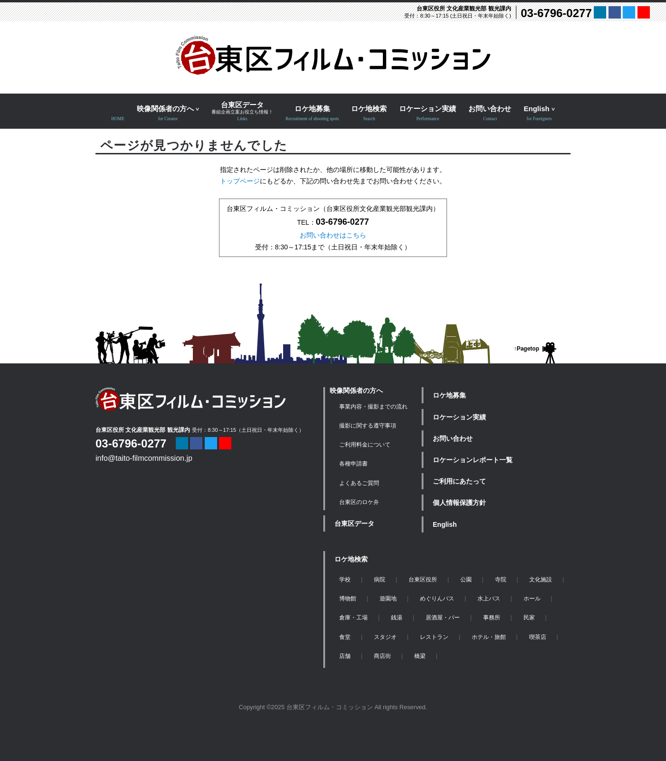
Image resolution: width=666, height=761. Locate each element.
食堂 (345, 637)
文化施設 (540, 579)
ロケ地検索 (351, 559)
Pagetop (528, 348)
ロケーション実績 (459, 417)
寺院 (500, 579)
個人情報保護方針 (459, 502)
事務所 (491, 617)
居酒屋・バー (443, 617)
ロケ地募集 (449, 395)
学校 (345, 579)
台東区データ (354, 523)
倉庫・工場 (353, 617)
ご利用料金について (364, 444)
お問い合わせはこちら (333, 235)
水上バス (488, 598)
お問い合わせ (453, 438)
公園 (466, 579)
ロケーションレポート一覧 (473, 460)
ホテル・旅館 (489, 637)
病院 (379, 579)
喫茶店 (537, 637)
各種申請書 (353, 463)
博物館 (347, 598)
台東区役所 (423, 579)
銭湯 (396, 617)
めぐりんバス (437, 598)
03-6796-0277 (556, 13)
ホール (532, 598)
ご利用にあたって (459, 481)
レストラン (434, 637)
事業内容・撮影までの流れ (373, 406)
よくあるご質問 (359, 483)
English (445, 524)
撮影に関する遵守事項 (367, 425)
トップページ (240, 181)
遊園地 (388, 598)
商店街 (382, 656)
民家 (529, 617)
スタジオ (385, 637)
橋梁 (420, 656)
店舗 (345, 656)
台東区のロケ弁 (359, 502)
